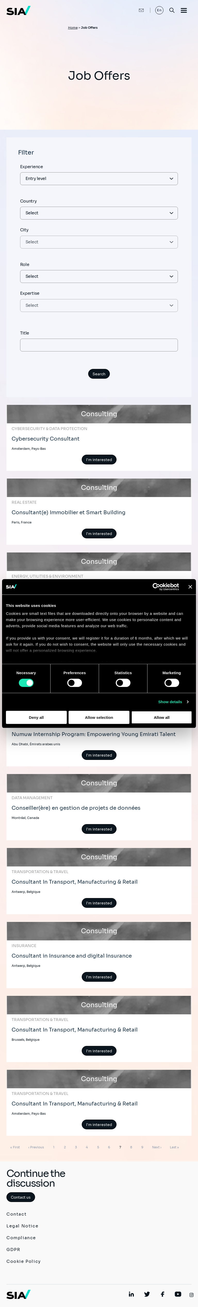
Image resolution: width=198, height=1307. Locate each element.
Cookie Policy (23, 1261)
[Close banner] (190, 586)
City (24, 230)
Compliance (21, 1238)
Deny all (36, 717)
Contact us (21, 1197)
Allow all (162, 717)
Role (24, 264)
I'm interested (99, 459)
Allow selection (99, 717)
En (159, 10)
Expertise (29, 293)
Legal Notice (22, 1226)
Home (73, 28)
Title (24, 333)
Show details (170, 702)
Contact (16, 1214)
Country (28, 201)
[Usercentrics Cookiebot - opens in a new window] (156, 586)
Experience (31, 166)
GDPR (13, 1249)
